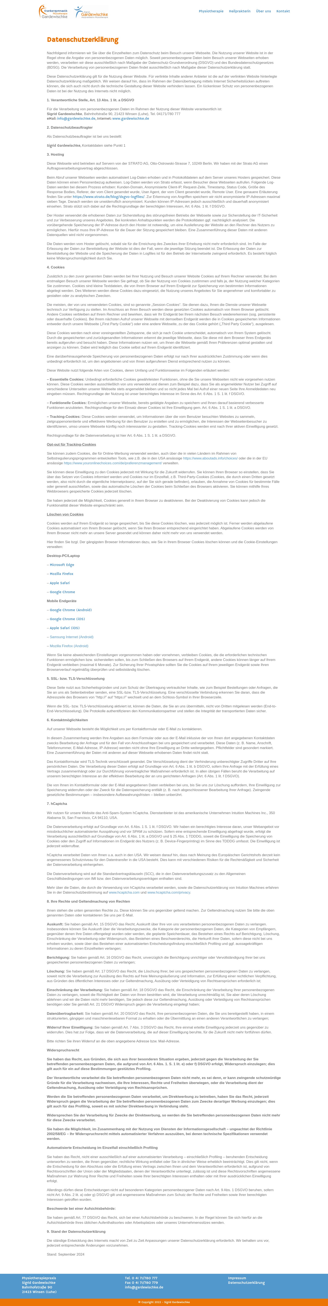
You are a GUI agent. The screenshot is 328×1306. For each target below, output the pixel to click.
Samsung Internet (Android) (72, 637)
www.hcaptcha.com (124, 892)
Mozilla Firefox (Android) (69, 646)
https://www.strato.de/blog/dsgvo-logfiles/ (109, 197)
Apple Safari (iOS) (65, 628)
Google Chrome (62, 592)
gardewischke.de (135, 119)
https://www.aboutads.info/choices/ (210, 458)
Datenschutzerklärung (246, 1283)
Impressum (237, 1278)
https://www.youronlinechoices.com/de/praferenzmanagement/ (113, 463)
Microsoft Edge (62, 565)
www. (116, 119)
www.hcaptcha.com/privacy (168, 892)
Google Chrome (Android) (71, 610)
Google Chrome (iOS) (67, 619)
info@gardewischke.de (76, 119)
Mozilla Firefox (61, 574)
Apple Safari (60, 583)
